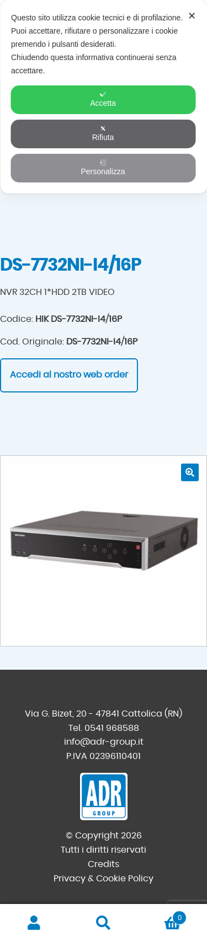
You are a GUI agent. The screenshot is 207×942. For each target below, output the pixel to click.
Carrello (162, 916)
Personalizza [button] (103, 167)
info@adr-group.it (104, 742)
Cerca (103, 923)
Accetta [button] (103, 99)
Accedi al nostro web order (69, 374)
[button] (190, 472)
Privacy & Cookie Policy (103, 878)
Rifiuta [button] (103, 133)
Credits (103, 864)
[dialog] (103, 96)
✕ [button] (192, 15)
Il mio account (34, 923)
